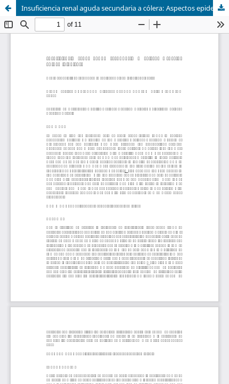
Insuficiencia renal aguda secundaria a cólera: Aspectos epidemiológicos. (125, 8)
